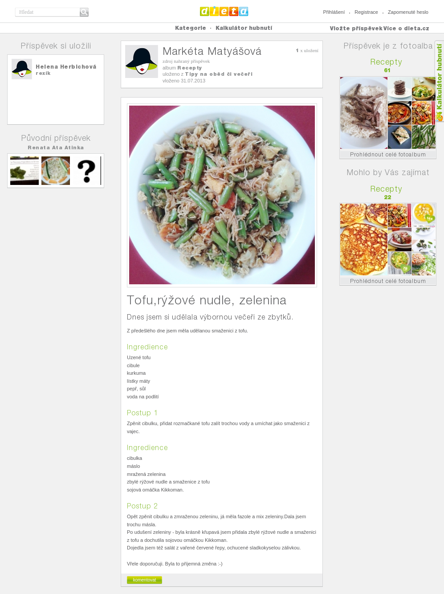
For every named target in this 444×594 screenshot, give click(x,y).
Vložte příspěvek (356, 28)
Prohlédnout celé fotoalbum (388, 154)
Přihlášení (334, 12)
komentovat (144, 580)
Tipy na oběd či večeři (219, 74)
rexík (43, 73)
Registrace (366, 12)
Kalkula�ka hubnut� (439, 81)
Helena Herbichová (66, 66)
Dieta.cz (224, 11)
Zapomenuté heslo (408, 12)
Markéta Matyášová (212, 51)
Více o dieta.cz (406, 28)
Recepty (189, 68)
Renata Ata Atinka (56, 147)
